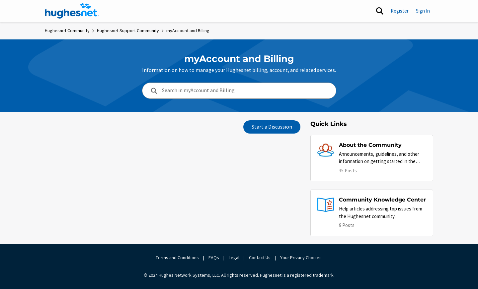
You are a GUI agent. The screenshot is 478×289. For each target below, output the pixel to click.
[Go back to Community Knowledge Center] (382, 200)
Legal (234, 257)
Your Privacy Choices (301, 257)
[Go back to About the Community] (382, 145)
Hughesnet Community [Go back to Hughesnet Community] (67, 30)
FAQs (213, 257)
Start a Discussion (272, 127)
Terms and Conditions (177, 257)
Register (400, 11)
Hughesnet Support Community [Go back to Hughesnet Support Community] (128, 30)
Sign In (423, 11)
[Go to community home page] (72, 11)
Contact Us (260, 257)
